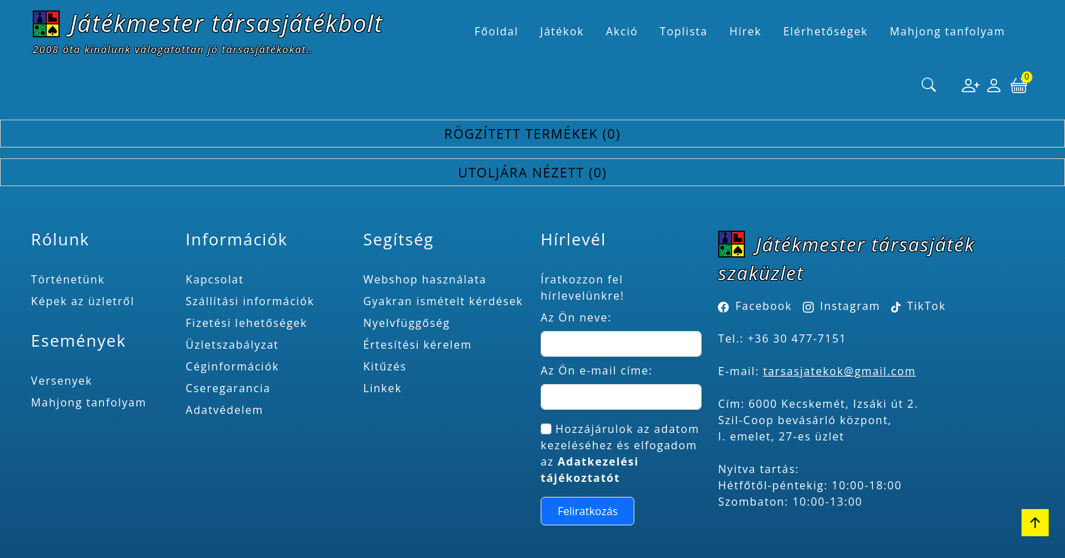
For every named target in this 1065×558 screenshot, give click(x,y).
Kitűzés (385, 366)
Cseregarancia (227, 388)
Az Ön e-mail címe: (597, 370)
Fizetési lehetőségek (246, 322)
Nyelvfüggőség (406, 322)
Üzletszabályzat (231, 344)
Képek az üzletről (82, 301)
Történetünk (68, 279)
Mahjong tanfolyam (89, 402)
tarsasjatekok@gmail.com (839, 371)
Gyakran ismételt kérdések (443, 301)
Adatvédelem (224, 409)
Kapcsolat (214, 279)
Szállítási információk (249, 301)
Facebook (764, 305)
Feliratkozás (588, 511)
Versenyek (61, 380)
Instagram (850, 305)
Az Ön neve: (576, 317)
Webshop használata (425, 279)
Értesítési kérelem (417, 344)
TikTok (918, 305)
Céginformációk (232, 366)
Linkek (382, 388)
